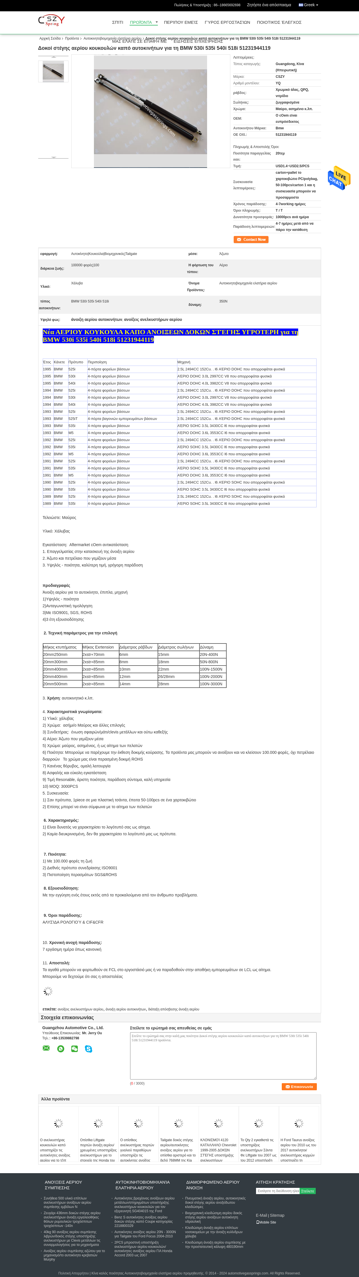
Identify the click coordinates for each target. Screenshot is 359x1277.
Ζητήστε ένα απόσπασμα (269, 5)
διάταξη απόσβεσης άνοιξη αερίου (173, 1009)
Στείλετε (307, 1191)
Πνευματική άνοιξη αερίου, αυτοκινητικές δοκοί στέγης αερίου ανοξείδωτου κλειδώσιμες (215, 1202)
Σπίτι (117, 22)
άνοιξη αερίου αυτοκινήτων (126, 1009)
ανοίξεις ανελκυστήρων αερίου (80, 1009)
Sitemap (277, 1215)
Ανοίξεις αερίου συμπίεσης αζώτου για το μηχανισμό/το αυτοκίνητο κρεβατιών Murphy (74, 1255)
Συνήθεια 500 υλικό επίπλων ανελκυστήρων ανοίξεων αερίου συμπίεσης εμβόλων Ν (67, 1202)
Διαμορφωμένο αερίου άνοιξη (213, 1185)
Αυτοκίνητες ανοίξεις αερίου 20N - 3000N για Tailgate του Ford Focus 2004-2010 (145, 1234)
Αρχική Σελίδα (50, 38)
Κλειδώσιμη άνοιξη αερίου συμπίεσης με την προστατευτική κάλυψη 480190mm (215, 1244)
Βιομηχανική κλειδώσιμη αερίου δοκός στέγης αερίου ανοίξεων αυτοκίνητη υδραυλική (213, 1217)
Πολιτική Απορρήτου (73, 1273)
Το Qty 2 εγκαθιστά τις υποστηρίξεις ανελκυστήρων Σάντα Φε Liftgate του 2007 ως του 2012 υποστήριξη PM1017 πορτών (258, 1152)
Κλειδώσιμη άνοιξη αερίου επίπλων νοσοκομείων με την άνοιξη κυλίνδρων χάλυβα (214, 1232)
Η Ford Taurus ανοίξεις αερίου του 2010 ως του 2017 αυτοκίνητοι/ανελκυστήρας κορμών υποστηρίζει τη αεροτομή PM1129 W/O (298, 1152)
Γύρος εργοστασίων (227, 22)
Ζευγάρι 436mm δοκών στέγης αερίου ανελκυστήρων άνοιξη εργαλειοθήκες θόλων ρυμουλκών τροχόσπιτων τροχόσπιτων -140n (72, 1219)
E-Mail (261, 1215)
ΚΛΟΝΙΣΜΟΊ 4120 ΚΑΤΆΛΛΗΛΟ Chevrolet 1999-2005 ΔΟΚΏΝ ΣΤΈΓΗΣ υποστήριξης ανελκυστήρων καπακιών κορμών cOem (218, 1155)
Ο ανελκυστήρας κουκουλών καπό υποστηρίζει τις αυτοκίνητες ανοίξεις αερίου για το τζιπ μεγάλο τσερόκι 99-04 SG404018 (56, 1155)
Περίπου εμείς (181, 22)
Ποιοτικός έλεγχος (279, 22)
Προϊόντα (141, 22)
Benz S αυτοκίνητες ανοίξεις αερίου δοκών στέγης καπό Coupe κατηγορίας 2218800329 (144, 1221)
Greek (312, 4)
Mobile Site (266, 1222)
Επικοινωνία (242, 239)
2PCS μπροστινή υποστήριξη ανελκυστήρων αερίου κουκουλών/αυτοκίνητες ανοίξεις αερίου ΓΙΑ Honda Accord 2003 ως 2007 (143, 1248)
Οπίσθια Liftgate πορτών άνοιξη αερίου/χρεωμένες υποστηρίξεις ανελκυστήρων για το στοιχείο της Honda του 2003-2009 (98, 1152)
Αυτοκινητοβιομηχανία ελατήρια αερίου (112, 38)
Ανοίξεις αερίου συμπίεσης (63, 1185)
